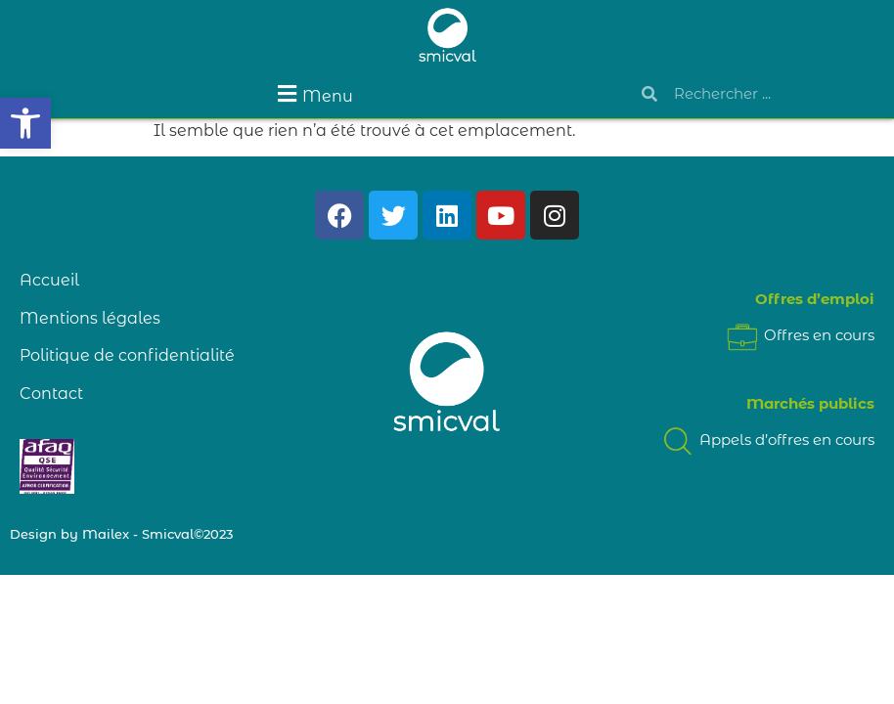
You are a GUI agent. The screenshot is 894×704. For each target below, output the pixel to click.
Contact (51, 393)
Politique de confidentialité (127, 355)
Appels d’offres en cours (766, 439)
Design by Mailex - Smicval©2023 (121, 534)
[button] (25, 123)
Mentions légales (90, 318)
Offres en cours (799, 335)
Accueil (49, 280)
